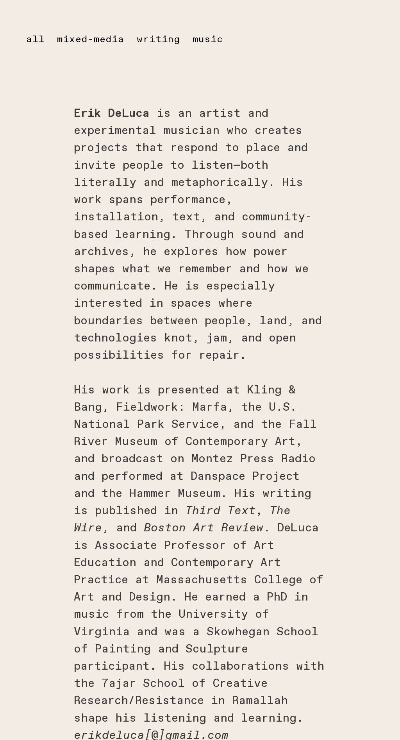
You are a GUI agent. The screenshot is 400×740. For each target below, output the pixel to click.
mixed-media (90, 39)
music (208, 39)
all (35, 39)
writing (158, 39)
